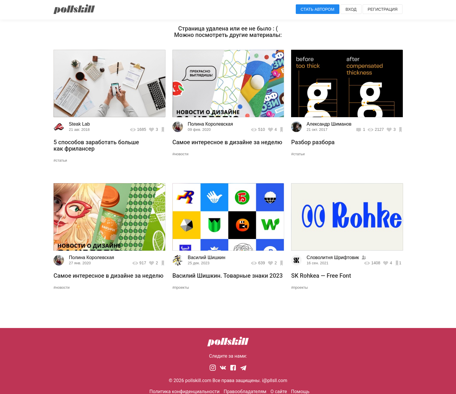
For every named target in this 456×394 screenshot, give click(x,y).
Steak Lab (79, 124)
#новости (180, 154)
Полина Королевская (210, 124)
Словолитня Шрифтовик (333, 257)
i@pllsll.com (274, 380)
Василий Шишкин (206, 257)
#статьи (60, 160)
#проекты (180, 287)
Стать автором (317, 9)
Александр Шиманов (329, 124)
